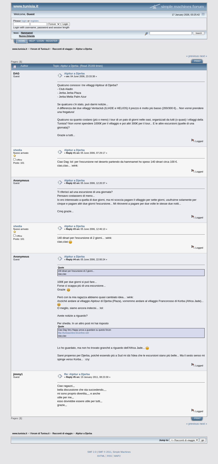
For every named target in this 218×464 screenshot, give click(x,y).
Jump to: (164, 440)
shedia (17, 150)
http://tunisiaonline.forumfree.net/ (73, 333)
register (34, 20)
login (24, 20)
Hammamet (27, 33)
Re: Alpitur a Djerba (77, 374)
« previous (192, 56)
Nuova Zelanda (26, 36)
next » (203, 56)
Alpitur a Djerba (74, 73)
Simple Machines (122, 452)
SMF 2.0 (91, 452)
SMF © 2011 (104, 452)
